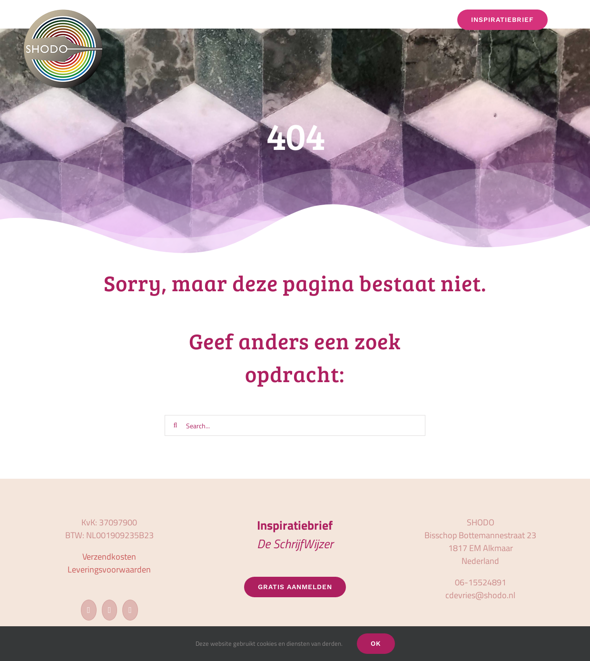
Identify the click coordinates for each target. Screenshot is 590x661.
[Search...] (295, 425)
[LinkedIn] (130, 610)
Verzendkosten (109, 556)
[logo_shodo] (63, 13)
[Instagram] (110, 610)
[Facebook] (89, 610)
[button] (564, 20)
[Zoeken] (175, 425)
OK (376, 643)
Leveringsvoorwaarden (109, 569)
